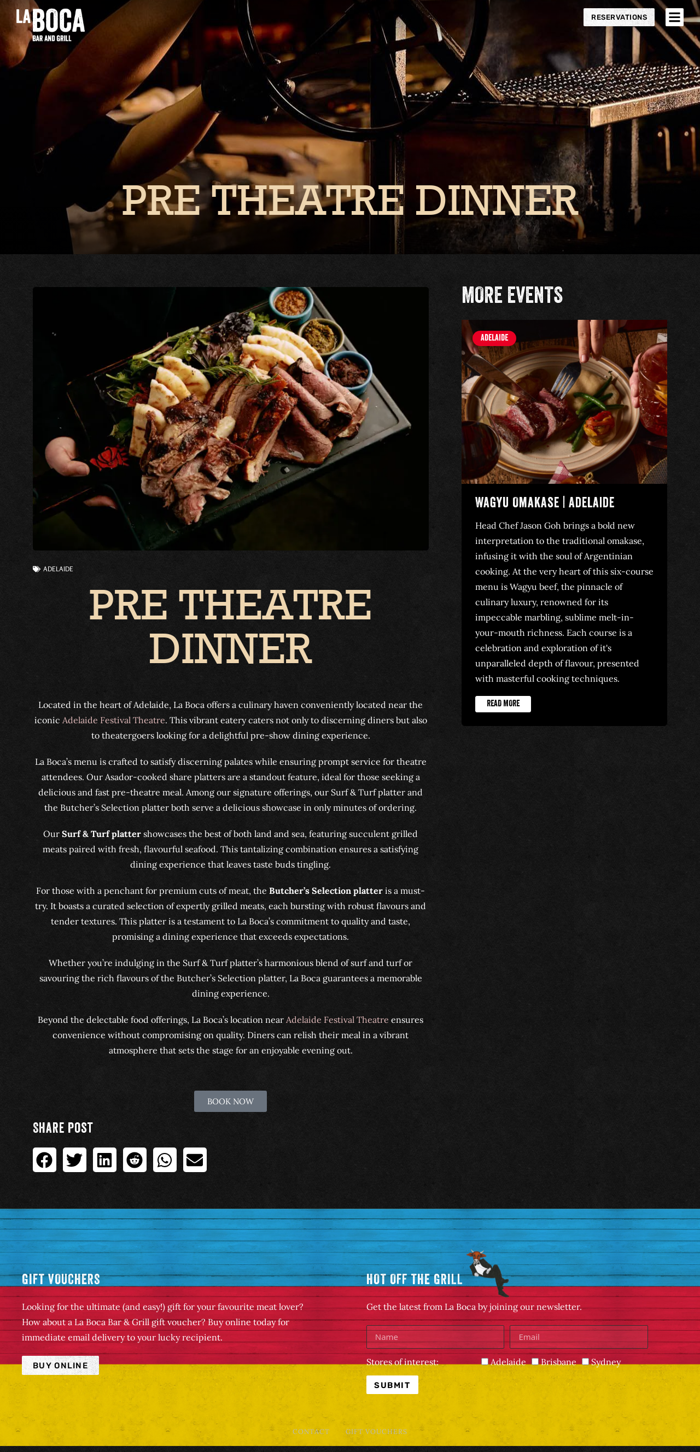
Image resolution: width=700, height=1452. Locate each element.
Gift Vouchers (379, 1433)
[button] (44, 1159)
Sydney (606, 1361)
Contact (307, 1433)
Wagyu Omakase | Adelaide (545, 504)
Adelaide (58, 569)
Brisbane (558, 1361)
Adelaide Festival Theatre (113, 720)
